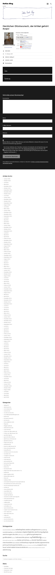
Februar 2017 (7, 268)
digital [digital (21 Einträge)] (25, 532)
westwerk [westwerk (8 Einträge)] (43, 547)
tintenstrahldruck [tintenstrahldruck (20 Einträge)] (21, 547)
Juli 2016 (6, 277)
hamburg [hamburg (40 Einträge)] (36, 537)
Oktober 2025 (7, 180)
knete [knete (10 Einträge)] (30, 540)
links (5, 478)
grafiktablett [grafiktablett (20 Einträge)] (7, 537)
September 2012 (8, 339)
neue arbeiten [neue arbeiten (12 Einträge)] (16, 542)
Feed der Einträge (8, 568)
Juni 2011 (6, 365)
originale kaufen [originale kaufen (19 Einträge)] (34, 542)
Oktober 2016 (7, 274)
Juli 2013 (6, 326)
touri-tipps (6, 511)
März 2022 (6, 208)
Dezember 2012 (8, 337)
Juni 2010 (6, 378)
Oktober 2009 (7, 387)
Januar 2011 (7, 374)
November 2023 (8, 192)
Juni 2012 (6, 345)
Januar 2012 (7, 354)
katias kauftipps (8, 463)
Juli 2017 (6, 261)
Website (5, 133)
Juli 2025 (6, 182)
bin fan (5, 420)
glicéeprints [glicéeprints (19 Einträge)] (37, 534)
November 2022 (8, 199)
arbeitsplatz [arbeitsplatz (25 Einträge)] (20, 529)
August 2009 (7, 389)
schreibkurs (7, 506)
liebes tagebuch (8, 474)
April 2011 (6, 369)
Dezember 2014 (8, 298)
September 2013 (8, 324)
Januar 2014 (7, 317)
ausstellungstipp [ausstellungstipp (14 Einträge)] (7, 532)
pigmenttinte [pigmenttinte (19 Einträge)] (44, 542)
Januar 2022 (7, 210)
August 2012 (7, 341)
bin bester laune (8, 418)
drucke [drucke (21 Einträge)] (15, 534)
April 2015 (6, 296)
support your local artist (10, 509)
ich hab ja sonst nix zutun (10, 452)
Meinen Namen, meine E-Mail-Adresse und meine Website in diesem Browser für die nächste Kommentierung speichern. (25, 142)
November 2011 (8, 356)
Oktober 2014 (7, 302)
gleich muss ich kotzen (9, 438)
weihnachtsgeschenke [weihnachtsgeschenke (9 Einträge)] (36, 547)
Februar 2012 (7, 352)
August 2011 (7, 361)
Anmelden (6, 566)
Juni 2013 (6, 328)
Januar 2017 (7, 270)
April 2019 (6, 236)
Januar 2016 (7, 287)
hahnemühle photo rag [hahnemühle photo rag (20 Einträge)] (24, 537)
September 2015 (8, 290)
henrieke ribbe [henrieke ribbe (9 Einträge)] (11, 540)
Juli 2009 (6, 391)
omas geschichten (8, 498)
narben (5, 487)
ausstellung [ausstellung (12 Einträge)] (44, 529)
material (7, 60)
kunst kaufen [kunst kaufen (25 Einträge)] (37, 540)
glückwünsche (7, 440)
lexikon (5, 472)
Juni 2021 (6, 218)
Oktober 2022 (7, 201)
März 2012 (6, 350)
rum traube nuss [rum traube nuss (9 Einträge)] (29, 545)
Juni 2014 (6, 307)
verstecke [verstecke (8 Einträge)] (30, 547)
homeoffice (6, 450)
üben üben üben (8, 513)
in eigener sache (8, 455)
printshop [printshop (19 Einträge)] (10, 545)
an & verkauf (7, 409)
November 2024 (8, 186)
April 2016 (6, 281)
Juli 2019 (6, 233)
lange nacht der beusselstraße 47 (12, 470)
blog (5, 424)
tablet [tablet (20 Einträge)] (13, 547)
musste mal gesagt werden (10, 485)
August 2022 (7, 205)
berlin (5, 416)
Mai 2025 (6, 184)
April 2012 (6, 348)
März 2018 (6, 249)
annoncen (6, 410)
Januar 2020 (7, 225)
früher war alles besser (9, 433)
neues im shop (7, 493)
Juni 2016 (6, 279)
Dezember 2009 (8, 386)
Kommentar (6, 98)
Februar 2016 (7, 285)
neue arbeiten (7, 489)
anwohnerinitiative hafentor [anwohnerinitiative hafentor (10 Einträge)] (9, 529)
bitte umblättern (8, 422)
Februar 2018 (7, 251)
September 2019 (8, 231)
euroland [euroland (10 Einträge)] (25, 534)
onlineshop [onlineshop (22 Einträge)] (24, 542)
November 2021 (8, 214)
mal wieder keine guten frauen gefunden (13, 481)
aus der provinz (7, 412)
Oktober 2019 (7, 229)
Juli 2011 (6, 363)
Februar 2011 (7, 373)
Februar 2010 (7, 382)
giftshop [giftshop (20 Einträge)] (30, 534)
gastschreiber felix (8, 437)
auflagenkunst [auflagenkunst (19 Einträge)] (35, 530)
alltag (5, 405)
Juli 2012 (6, 343)
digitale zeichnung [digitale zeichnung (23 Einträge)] (35, 532)
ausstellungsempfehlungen (10, 414)
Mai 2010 (6, 380)
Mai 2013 (6, 330)
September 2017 (8, 257)
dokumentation (7, 427)
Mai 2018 (6, 247)
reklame (6, 502)
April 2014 (6, 311)
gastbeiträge (7, 435)
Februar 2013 (7, 333)
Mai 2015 (6, 294)
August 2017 (7, 259)
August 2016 (7, 275)
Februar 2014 (7, 315)
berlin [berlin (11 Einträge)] (14, 532)
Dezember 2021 (8, 212)
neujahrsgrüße (7, 494)
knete (5, 466)
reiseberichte (7, 500)
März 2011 (6, 371)
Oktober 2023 (7, 193)
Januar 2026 (7, 178)
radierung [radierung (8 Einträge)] (24, 545)
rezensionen (7, 504)
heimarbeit (6, 444)
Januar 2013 (7, 335)
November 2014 (8, 300)
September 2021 (8, 216)
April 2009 (6, 397)
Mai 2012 (6, 346)
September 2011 (8, 359)
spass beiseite (7, 508)
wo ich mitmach (7, 521)
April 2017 (6, 264)
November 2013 (8, 320)
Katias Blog (8, 3)
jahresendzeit (7, 461)
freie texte (6, 429)
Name (4, 118)
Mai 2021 (6, 219)
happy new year (8, 442)
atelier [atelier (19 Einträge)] (28, 530)
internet (7, 57)
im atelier (6, 453)
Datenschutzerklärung (30, 148)
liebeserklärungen (8, 476)
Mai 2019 (6, 234)
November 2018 (8, 240)
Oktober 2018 (7, 242)
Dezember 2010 (8, 376)
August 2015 (7, 292)
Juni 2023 (6, 195)
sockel (11, 60)
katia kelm (7, 51)
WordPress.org (7, 572)
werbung (6, 517)
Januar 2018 (7, 253)
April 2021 (6, 221)
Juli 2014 (6, 305)
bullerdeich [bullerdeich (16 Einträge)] (19, 532)
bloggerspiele (7, 425)
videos (5, 515)
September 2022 (8, 203)
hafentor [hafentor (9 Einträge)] (13, 537)
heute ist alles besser (9, 446)
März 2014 (6, 313)
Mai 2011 (6, 367)
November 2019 (8, 227)
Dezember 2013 (8, 318)
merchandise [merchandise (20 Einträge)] (7, 542)
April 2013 (6, 331)
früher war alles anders (10, 431)
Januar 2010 (7, 384)
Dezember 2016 (8, 272)
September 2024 (8, 190)
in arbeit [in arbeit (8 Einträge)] (15, 540)
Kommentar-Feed (8, 570)
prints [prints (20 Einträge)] (5, 545)
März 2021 (6, 223)
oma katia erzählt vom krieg (10, 496)
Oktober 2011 (7, 358)
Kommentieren (8, 63)
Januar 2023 (7, 197)
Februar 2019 (7, 238)
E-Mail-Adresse (7, 125)
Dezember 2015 (8, 289)
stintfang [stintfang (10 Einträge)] (35, 545)
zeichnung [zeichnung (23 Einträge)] (7, 550)
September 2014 (8, 303)
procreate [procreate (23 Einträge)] (18, 545)
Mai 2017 (6, 262)
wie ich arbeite (7, 519)
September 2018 (8, 244)
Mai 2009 (6, 395)
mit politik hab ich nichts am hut (11, 483)
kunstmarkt (7, 468)
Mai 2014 (6, 309)
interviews (6, 459)
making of (11, 57)
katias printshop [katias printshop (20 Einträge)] (23, 540)
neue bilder (6, 491)
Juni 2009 (6, 393)
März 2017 (6, 266)
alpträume (6, 407)
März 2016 (6, 283)
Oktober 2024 (7, 188)
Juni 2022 (6, 206)
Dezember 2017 (8, 255)
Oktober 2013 (7, 322)
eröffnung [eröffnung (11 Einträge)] (20, 534)
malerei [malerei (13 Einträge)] (44, 540)
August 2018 (7, 246)
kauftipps (6, 465)
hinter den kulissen (8, 448)
